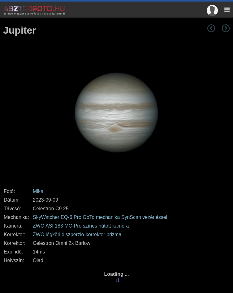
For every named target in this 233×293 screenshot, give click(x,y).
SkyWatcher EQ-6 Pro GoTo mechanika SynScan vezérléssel (100, 217)
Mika (38, 191)
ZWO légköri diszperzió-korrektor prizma (77, 234)
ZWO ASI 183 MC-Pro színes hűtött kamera (81, 225)
